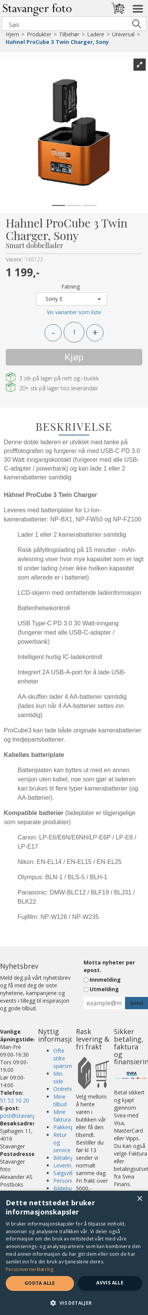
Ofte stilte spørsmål (64, 1058)
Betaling (63, 1157)
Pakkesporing (70, 1127)
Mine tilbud (60, 1100)
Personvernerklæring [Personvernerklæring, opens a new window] (30, 1269)
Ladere (95, 34)
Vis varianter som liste (74, 312)
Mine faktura (62, 1115)
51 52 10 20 (14, 1100)
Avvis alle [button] (109, 1282)
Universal (123, 34)
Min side (58, 1077)
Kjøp (73, 357)
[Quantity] (74, 332)
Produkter (39, 34)
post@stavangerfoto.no (29, 1115)
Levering (63, 1165)
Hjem (12, 34)
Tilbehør (69, 34)
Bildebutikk (66, 1188)
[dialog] (74, 1253)
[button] (74, 1302)
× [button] (139, 1199)
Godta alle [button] (40, 1283)
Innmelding (105, 979)
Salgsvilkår (66, 1173)
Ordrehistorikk (70, 1089)
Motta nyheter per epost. (109, 966)
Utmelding (104, 989)
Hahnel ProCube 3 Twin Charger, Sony (57, 41)
